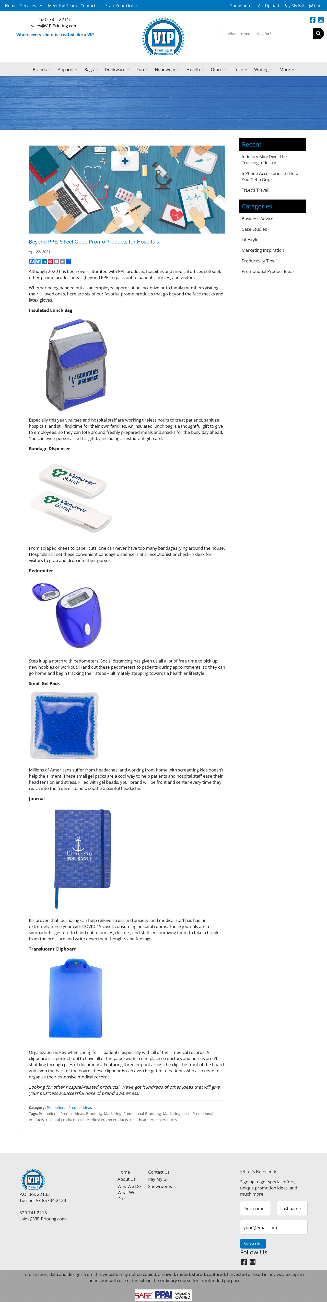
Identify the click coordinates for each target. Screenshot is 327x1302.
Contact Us (91, 5)
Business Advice (257, 218)
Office (219, 69)
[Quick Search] (267, 33)
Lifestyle (250, 239)
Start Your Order (121, 5)
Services (28, 5)
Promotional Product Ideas (69, 1107)
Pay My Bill (158, 1179)
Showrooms (160, 1186)
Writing (263, 69)
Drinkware (117, 69)
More (287, 69)
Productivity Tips (258, 261)
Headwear (167, 69)
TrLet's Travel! (255, 190)
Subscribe (253, 1243)
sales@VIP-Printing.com (54, 26)
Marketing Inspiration (263, 250)
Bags (91, 69)
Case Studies (254, 229)
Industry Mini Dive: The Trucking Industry (264, 159)
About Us (127, 1179)
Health (195, 69)
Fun (142, 69)
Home (11, 5)
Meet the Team (62, 5)
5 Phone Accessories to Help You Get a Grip (270, 176)
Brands (42, 69)
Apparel (68, 69)
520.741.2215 (54, 19)
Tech (241, 69)
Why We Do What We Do (129, 1192)
